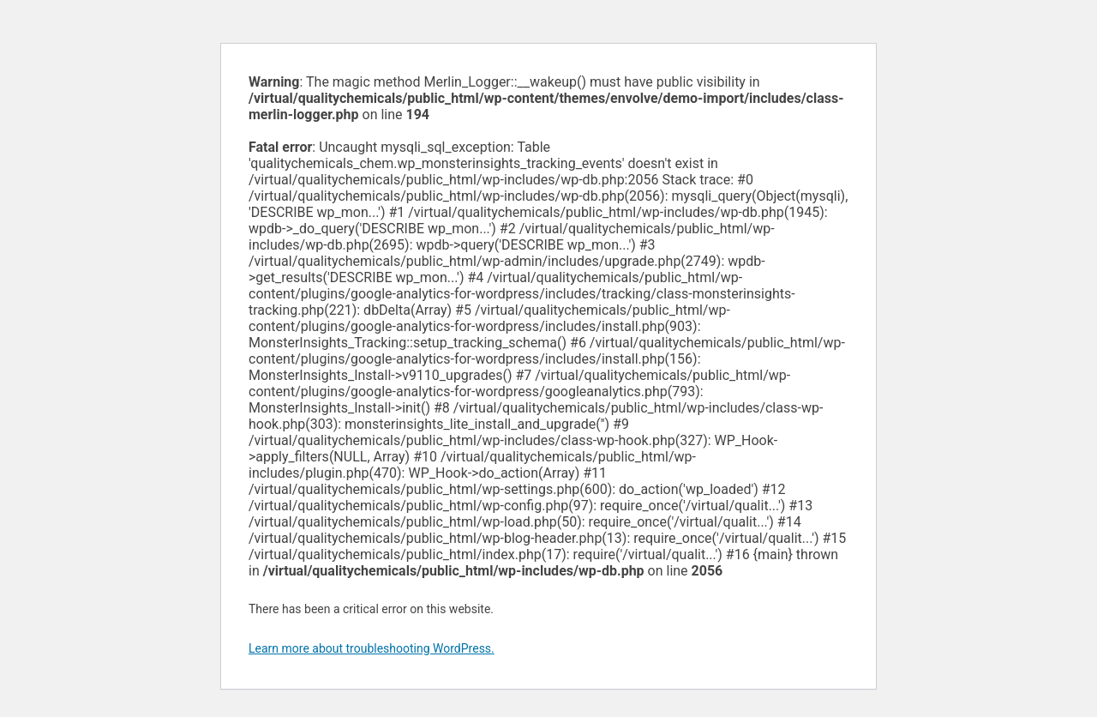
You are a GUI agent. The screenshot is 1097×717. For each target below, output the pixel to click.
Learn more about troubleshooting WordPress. (372, 648)
